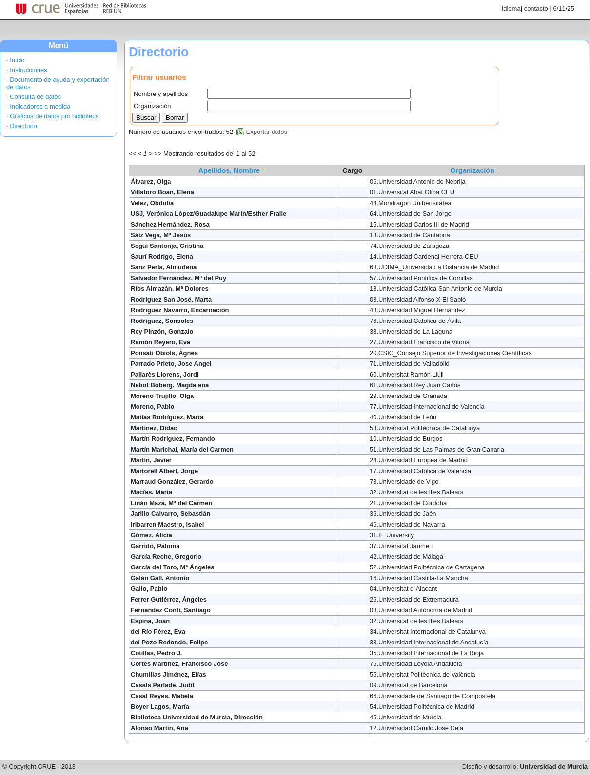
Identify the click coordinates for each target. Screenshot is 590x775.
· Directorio (21, 126)
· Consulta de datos (33, 96)
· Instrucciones (26, 70)
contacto (536, 8)
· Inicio (15, 60)
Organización (472, 170)
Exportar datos (267, 131)
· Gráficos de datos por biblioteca (52, 116)
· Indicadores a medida (38, 106)
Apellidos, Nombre (229, 170)
